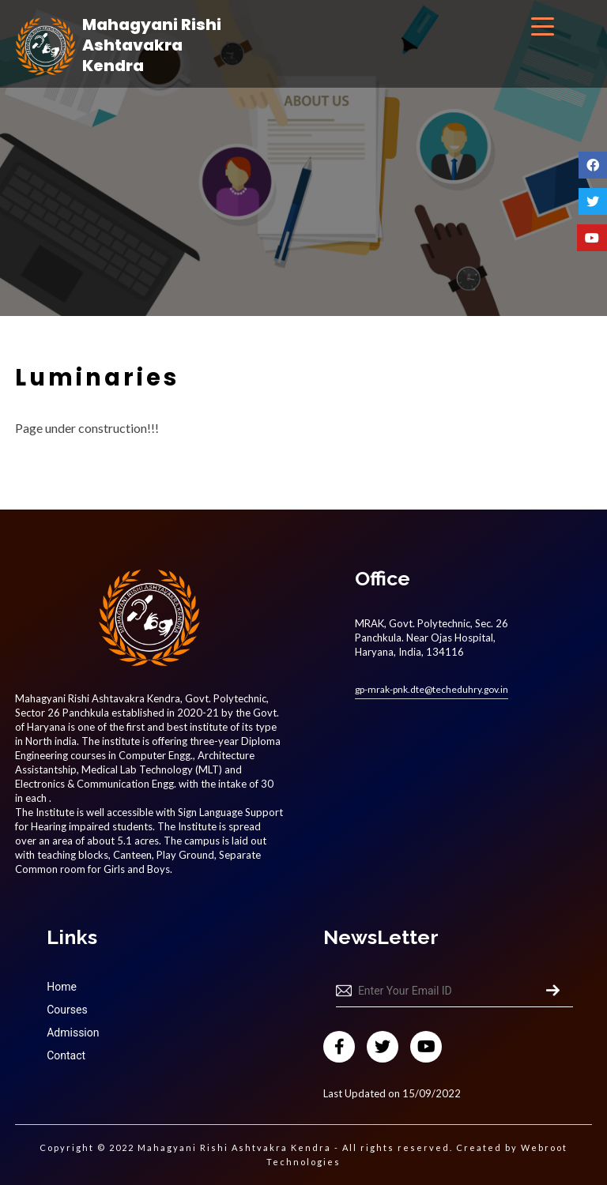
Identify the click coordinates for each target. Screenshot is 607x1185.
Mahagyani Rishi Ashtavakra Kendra (151, 45)
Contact (66, 1055)
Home (62, 986)
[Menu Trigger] (542, 25)
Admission (73, 1032)
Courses (67, 1009)
